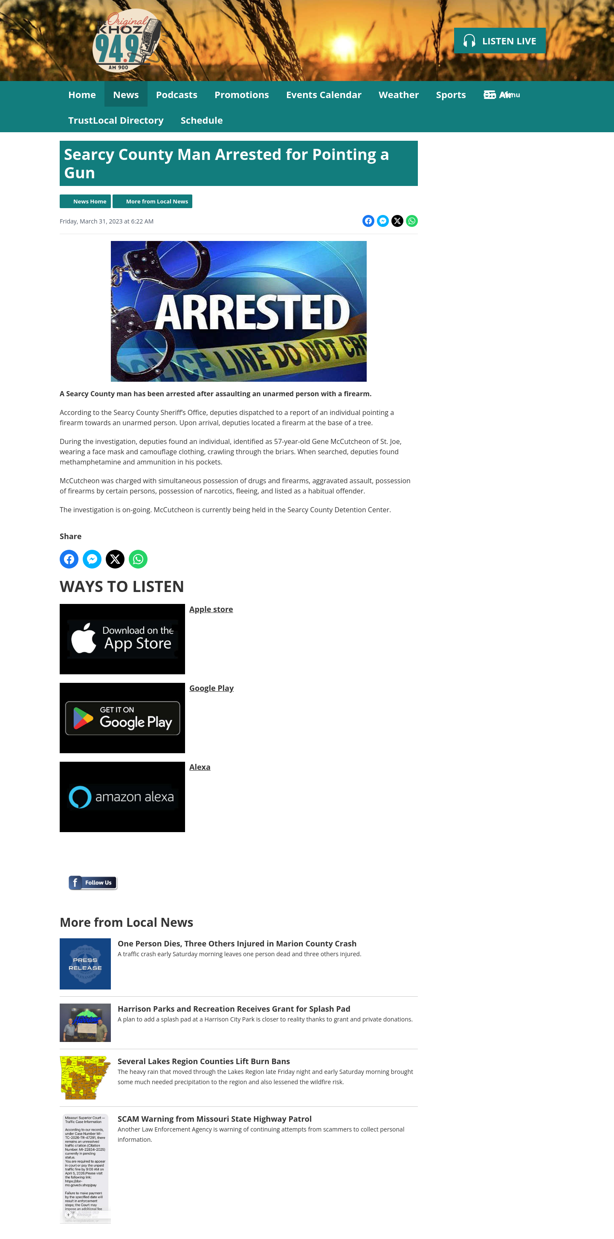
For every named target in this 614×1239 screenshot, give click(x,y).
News (126, 94)
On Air (498, 94)
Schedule (202, 119)
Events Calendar (324, 94)
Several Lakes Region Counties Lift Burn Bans (204, 1061)
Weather (399, 94)
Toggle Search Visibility (541, 94)
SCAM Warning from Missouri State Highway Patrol (215, 1119)
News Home (90, 201)
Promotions (241, 94)
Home (82, 94)
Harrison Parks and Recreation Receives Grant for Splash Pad (234, 1009)
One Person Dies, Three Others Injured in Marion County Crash (237, 943)
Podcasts (176, 94)
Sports (451, 94)
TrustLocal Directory (116, 119)
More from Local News (157, 201)
